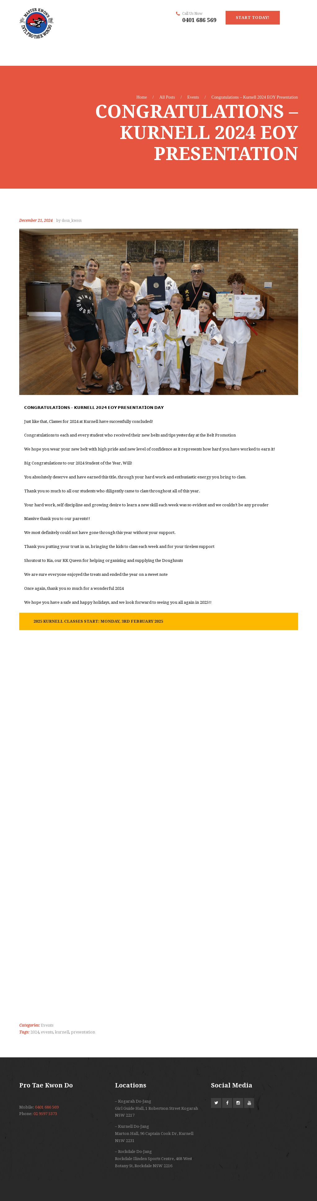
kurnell (62, 1032)
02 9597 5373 (45, 1113)
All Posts (167, 97)
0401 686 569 (199, 20)
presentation (83, 1032)
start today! (253, 17)
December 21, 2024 (36, 220)
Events (193, 97)
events (47, 1032)
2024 (34, 1032)
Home (141, 97)
